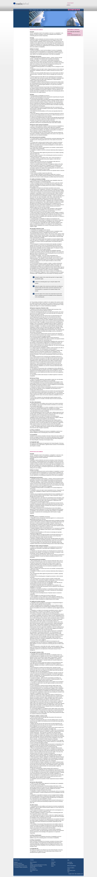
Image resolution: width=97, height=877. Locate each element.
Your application (70, 863)
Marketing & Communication (19, 864)
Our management (33, 868)
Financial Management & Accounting (20, 865)
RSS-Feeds (53, 864)
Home (30, 9)
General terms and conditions (36, 29)
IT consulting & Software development (20, 867)
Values (31, 863)
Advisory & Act (32, 867)
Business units (35, 9)
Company (41, 9)
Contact (48, 9)
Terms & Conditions (40, 26)
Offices (52, 866)
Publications (53, 862)
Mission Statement (33, 862)
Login (68, 871)
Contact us (69, 33)
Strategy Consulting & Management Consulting (38, 864)
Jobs (45, 9)
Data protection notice (34, 870)
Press (31, 871)
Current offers (69, 862)
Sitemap (52, 863)
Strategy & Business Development (18, 863)
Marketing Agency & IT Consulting (36, 866)
